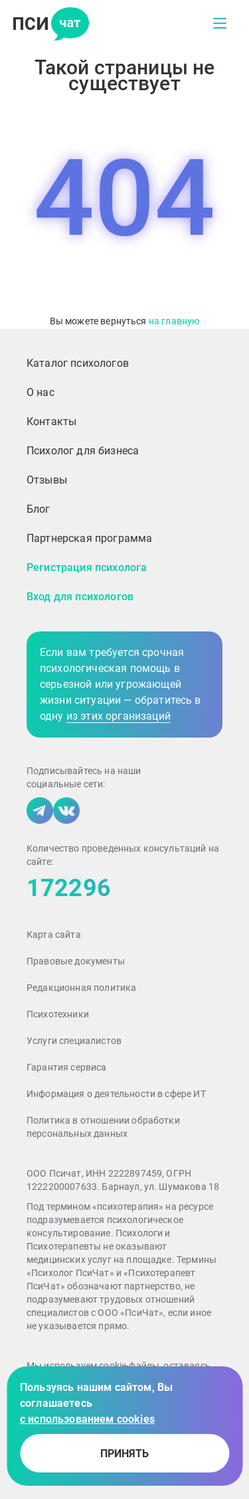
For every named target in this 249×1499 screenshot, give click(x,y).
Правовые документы (76, 961)
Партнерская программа (89, 538)
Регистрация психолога (87, 567)
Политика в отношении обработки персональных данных (103, 1127)
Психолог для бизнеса (83, 450)
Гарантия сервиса (67, 1067)
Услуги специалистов (74, 1040)
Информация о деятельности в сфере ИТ (116, 1093)
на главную (174, 321)
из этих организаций (118, 716)
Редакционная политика (81, 987)
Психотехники (58, 1014)
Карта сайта (54, 934)
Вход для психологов (80, 596)
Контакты (51, 421)
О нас (40, 392)
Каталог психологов (78, 363)
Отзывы (47, 480)
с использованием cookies (87, 1419)
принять (124, 1453)
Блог (38, 509)
